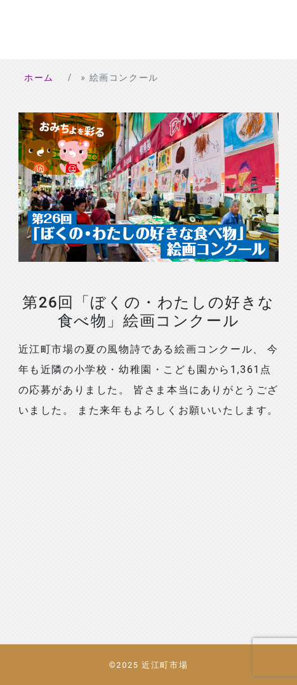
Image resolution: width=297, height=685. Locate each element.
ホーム (39, 77)
